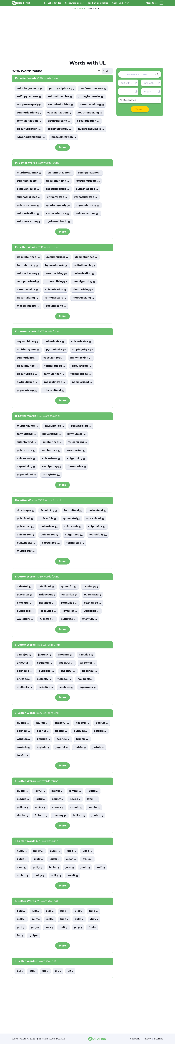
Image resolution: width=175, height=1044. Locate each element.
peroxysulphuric (61, 88)
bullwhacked (81, 426)
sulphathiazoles (60, 96)
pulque (23, 799)
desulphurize (27, 366)
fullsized (47, 619)
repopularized (28, 281)
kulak (54, 859)
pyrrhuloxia (76, 434)
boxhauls (24, 671)
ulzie (87, 851)
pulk (21, 919)
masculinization (63, 137)
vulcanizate (26, 458)
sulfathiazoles (87, 189)
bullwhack (92, 594)
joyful (40, 791)
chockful (65, 654)
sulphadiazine (28, 273)
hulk (64, 911)
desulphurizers (88, 181)
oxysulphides (27, 341)
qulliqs (23, 723)
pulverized (97, 510)
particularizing (59, 121)
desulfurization (29, 129)
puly (36, 919)
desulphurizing (58, 181)
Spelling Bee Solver (98, 3)
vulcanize (69, 594)
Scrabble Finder (52, 3)
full (20, 935)
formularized (54, 366)
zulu (21, 911)
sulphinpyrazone (29, 88)
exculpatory (51, 466)
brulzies (23, 679)
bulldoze (46, 671)
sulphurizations (29, 112)
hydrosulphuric (58, 221)
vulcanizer (25, 534)
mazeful (62, 723)
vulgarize (91, 611)
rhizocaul (47, 594)
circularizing (83, 289)
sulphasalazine (28, 221)
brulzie (82, 739)
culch (71, 859)
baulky (57, 799)
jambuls (23, 747)
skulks (22, 815)
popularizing (27, 390)
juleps (75, 799)
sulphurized (52, 442)
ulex (78, 911)
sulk (50, 919)
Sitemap (158, 1039)
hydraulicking (83, 297)
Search (139, 109)
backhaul (89, 671)
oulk (63, 927)
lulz (35, 911)
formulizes (75, 543)
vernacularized (85, 197)
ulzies (40, 807)
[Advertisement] (87, 34)
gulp (34, 935)
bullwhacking (80, 357)
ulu (58, 971)
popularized (26, 474)
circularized (81, 366)
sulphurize (96, 526)
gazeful (82, 723)
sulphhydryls (82, 349)
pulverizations (28, 205)
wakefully (25, 619)
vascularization (59, 112)
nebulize (45, 687)
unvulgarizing (84, 281)
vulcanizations (87, 213)
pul (20, 971)
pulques (80, 731)
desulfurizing (27, 297)
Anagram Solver (120, 3)
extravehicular (28, 189)
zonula (57, 807)
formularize (76, 466)
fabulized (46, 586)
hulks (54, 867)
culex (55, 851)
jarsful (22, 755)
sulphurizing (27, 357)
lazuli (92, 799)
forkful (80, 747)
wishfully (89, 619)
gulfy (37, 867)
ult (70, 971)
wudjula (23, 739)
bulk (93, 911)
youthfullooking (90, 112)
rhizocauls (72, 526)
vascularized (53, 357)
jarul (69, 867)
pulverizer (25, 526)
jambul (75, 791)
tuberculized (54, 390)
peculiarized (82, 382)
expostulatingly (59, 129)
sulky (56, 875)
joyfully (44, 654)
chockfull (24, 603)
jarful (40, 799)
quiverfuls (48, 518)
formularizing (27, 265)
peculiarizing (55, 306)
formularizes (80, 374)
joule (85, 867)
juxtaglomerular (91, 96)
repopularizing (87, 205)
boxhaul (23, 731)
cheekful (67, 671)
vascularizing (56, 273)
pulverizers (26, 450)
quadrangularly (58, 205)
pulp (78, 927)
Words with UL (95, 8)
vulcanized (95, 518)
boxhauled (92, 603)
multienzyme (27, 426)
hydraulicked (27, 382)
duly (94, 919)
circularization (88, 121)
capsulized (51, 543)
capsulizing (26, 466)
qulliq (22, 791)
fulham (41, 815)
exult (21, 867)
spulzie (100, 731)
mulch (22, 875)
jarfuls (98, 747)
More (62, 147)
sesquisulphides (60, 104)
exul (50, 911)
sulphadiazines (28, 197)
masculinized (54, 382)
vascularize (76, 450)
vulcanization (55, 289)
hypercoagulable (91, 129)
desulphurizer (57, 257)
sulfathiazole (84, 265)
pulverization (83, 273)
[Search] (157, 74)
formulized (73, 510)
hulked (79, 815)
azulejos (24, 654)
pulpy (40, 875)
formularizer (54, 374)
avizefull (24, 586)
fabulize (86, 654)
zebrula (43, 739)
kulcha (94, 807)
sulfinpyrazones (29, 96)
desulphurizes (86, 257)
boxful (56, 791)
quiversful (71, 518)
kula (49, 927)
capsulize (48, 611)
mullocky (24, 687)
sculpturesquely (29, 104)
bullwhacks (26, 543)
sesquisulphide (57, 189)
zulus (22, 859)
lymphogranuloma (31, 137)
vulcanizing (77, 442)
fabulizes (46, 603)
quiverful (68, 586)
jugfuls (43, 747)
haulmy (60, 815)
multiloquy (26, 551)
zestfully (90, 586)
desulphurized (28, 257)
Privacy (147, 1039)
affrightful (51, 474)
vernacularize (27, 289)
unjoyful (23, 663)
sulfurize (68, 619)
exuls (87, 859)
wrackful (66, 663)
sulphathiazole (28, 181)
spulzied (44, 663)
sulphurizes (51, 450)
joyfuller (70, 611)
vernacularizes (57, 213)
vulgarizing (76, 458)
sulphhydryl (26, 442)
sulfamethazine (59, 172)
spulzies (66, 687)
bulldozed (25, 611)
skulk (38, 859)
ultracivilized (57, 197)
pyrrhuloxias (56, 349)
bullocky (44, 679)
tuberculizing (56, 281)
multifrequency (29, 172)
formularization (29, 121)
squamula (87, 687)
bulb (64, 919)
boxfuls (102, 723)
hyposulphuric (56, 265)
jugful (93, 791)
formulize (69, 603)
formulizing (26, 434)
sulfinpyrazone (89, 172)
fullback (64, 679)
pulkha (22, 807)
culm (79, 919)
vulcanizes (49, 534)
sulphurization (28, 213)
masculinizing (28, 306)
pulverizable (54, 341)
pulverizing (51, 434)
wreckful (87, 663)
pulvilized (25, 518)
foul (92, 927)
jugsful (62, 747)
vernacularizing (92, 104)
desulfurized (27, 374)
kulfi (101, 867)
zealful (42, 731)
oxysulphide (54, 426)
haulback (85, 679)
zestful (61, 731)
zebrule (63, 739)
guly (35, 927)
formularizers (55, 297)
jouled (97, 815)
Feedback (134, 1039)
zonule (76, 807)
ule (45, 971)
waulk (73, 875)
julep (71, 851)
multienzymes (28, 349)
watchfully (98, 534)
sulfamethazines (93, 88)
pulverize (24, 594)
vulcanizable (81, 341)
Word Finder (78, 8)
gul (32, 971)
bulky (38, 851)
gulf (20, 927)
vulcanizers (51, 458)
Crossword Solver (74, 3)
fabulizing (49, 510)
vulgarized (74, 534)
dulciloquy (25, 510)
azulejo (42, 723)
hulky (22, 851)
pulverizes (49, 526)
